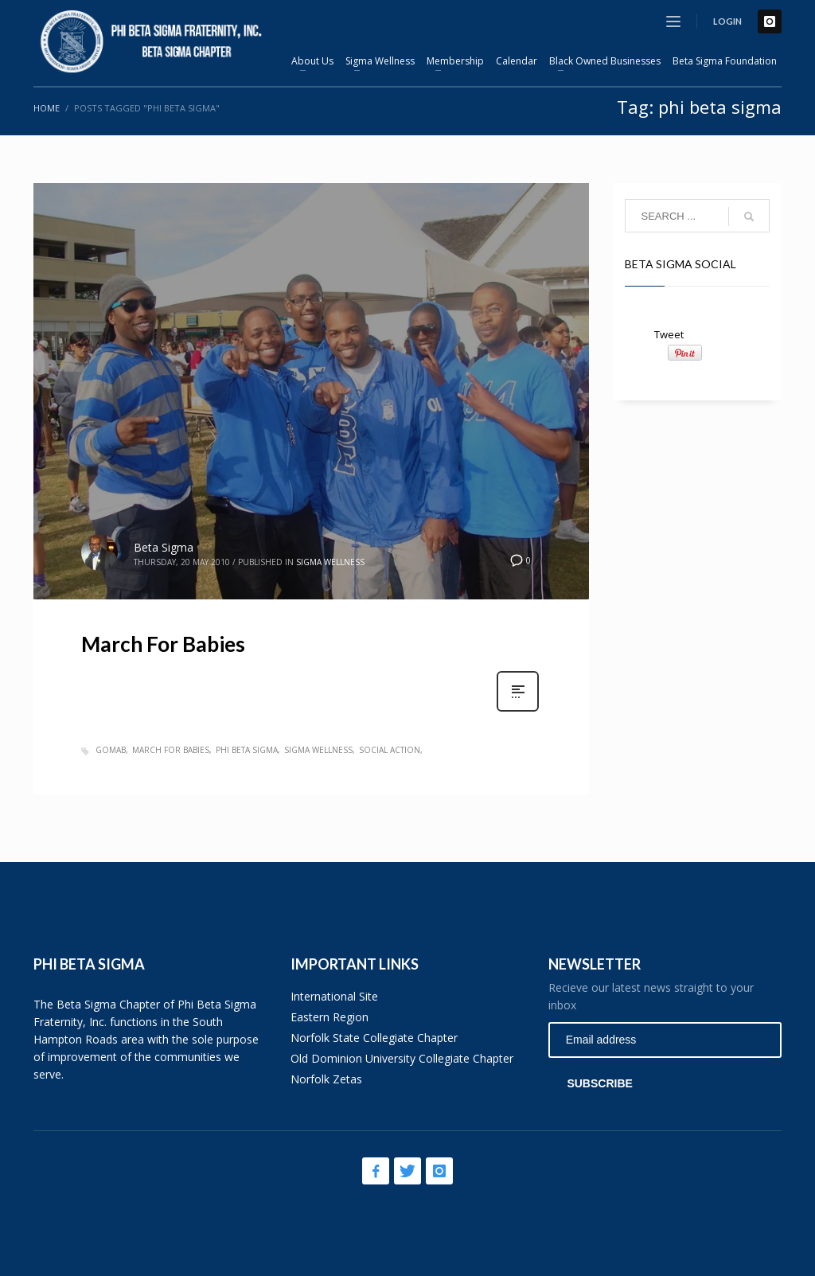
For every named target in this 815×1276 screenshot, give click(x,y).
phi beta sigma (247, 749)
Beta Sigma (163, 547)
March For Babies (163, 644)
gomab (111, 749)
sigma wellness (318, 749)
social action (389, 749)
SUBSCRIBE (599, 1083)
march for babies (170, 749)
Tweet (669, 334)
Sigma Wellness (330, 562)
